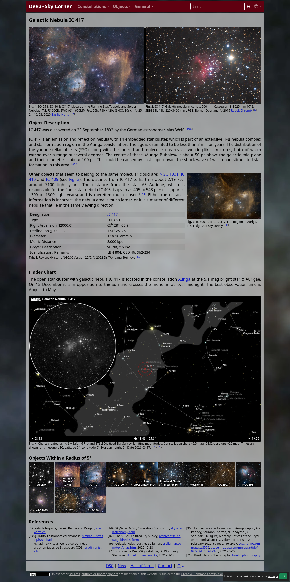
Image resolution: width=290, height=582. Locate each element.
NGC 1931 (169, 174)
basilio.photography (246, 555)
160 (159, 446)
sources (74, 574)
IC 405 (52, 179)
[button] (93, 6)
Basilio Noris (60, 114)
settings (273, 576)
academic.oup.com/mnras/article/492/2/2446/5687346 (225, 549)
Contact (165, 565)
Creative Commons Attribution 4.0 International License (220, 574)
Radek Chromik (241, 110)
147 (226, 224)
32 (255, 109)
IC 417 (112, 214)
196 (189, 129)
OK (283, 576)
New (122, 565)
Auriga (184, 279)
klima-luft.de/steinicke (141, 555)
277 (138, 256)
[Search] (248, 6)
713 (72, 113)
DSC (110, 565)
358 (74, 164)
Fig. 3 (74, 179)
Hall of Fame (142, 565)
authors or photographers (100, 574)
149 (154, 446)
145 (142, 194)
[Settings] (180, 566)
